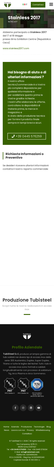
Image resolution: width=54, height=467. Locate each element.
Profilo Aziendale (27, 347)
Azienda (15, 426)
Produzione (26, 426)
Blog (49, 426)
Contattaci (38, 4)
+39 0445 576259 (27, 136)
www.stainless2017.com (16, 48)
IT (25, 4)
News (6, 430)
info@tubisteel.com (30, 452)
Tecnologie (39, 426)
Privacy (30, 430)
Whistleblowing (43, 430)
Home (6, 426)
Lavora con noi (18, 430)
